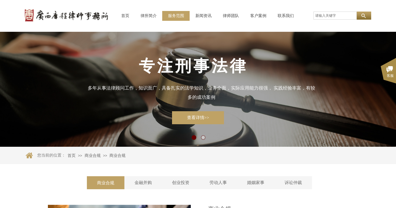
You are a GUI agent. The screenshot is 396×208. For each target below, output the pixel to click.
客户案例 (258, 16)
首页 (125, 16)
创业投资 (180, 182)
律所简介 (149, 16)
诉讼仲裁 (293, 182)
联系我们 (286, 16)
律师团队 (231, 16)
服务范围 (176, 16)
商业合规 (93, 155)
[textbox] (335, 16)
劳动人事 (218, 182)
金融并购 (143, 182)
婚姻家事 (255, 182)
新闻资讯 (203, 16)
